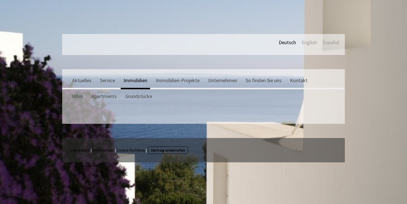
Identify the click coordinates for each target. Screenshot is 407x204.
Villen (77, 96)
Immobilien (135, 80)
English (309, 42)
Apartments (104, 96)
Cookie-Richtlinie (131, 150)
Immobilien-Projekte (178, 80)
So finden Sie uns (264, 80)
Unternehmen (222, 80)
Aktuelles (82, 80)
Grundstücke (138, 96)
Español (330, 42)
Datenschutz (103, 150)
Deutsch (287, 42)
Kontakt (299, 80)
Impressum (80, 150)
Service (107, 80)
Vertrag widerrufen (168, 150)
